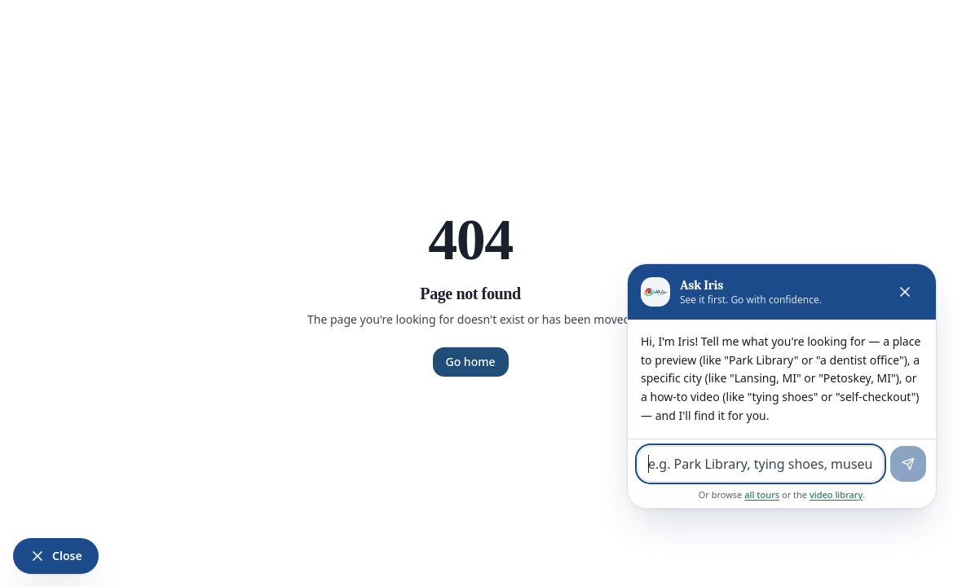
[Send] (908, 464)
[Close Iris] (56, 556)
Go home (471, 361)
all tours (761, 494)
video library (836, 494)
